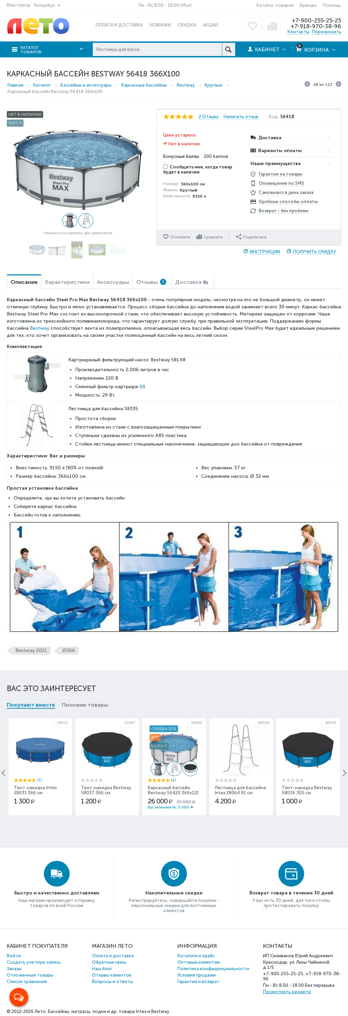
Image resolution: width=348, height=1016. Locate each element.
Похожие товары (85, 705)
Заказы (14, 968)
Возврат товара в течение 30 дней (291, 893)
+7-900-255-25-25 (316, 20)
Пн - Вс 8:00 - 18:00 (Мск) (165, 5)
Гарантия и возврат (198, 981)
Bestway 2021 (31, 650)
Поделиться (251, 236)
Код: (274, 116)
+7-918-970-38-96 (316, 26)
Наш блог (102, 968)
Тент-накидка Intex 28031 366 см (35, 790)
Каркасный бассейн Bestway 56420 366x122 (173, 790)
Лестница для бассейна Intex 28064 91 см (240, 790)
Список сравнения (27, 981)
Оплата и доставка (113, 955)
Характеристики (67, 282)
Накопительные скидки (174, 893)
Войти (14, 955)
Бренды (308, 5)
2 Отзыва (209, 116)
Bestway (39, 328)
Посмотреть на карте (287, 991)
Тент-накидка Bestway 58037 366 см (106, 790)
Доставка (188, 282)
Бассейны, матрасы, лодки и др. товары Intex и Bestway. (109, 1011)
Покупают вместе (31, 705)
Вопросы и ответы (112, 981)
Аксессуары (113, 282)
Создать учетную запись (34, 962)
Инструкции (265, 251)
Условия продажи (196, 975)
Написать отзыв (241, 116)
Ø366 (68, 650)
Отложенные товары (30, 975)
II (142, 386)
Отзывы (151, 282)
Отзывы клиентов (111, 975)
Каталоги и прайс (196, 955)
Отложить (180, 237)
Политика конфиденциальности (213, 968)
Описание (24, 282)
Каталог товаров (275, 5)
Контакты (298, 31)
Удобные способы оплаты (288, 201)
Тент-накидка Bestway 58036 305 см (307, 790)
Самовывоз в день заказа (286, 192)
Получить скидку (314, 251)
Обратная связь (109, 962)
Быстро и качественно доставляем (56, 893)
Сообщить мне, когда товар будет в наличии (197, 169)
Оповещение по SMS (281, 183)
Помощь (332, 5)
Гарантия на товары (280, 174)
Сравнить (213, 237)
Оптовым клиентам (198, 962)
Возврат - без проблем (283, 210)
